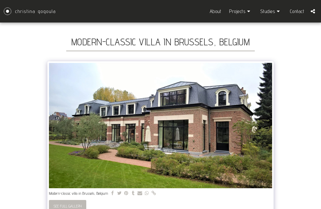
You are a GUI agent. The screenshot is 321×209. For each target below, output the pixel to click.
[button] (240, 11)
